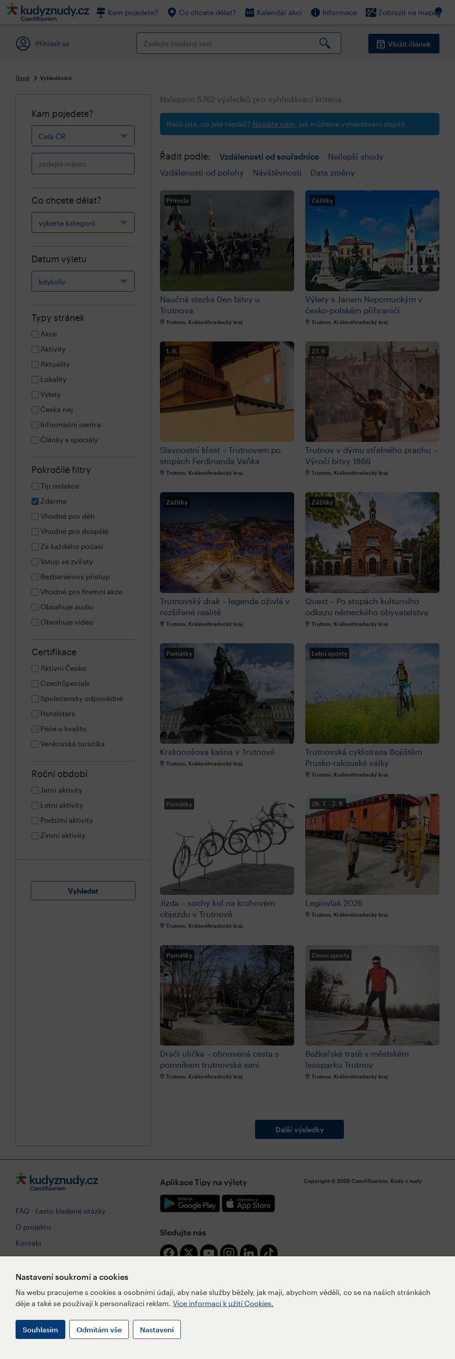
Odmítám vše (99, 1329)
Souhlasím (40, 1329)
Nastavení (157, 1329)
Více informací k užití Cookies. (223, 1303)
